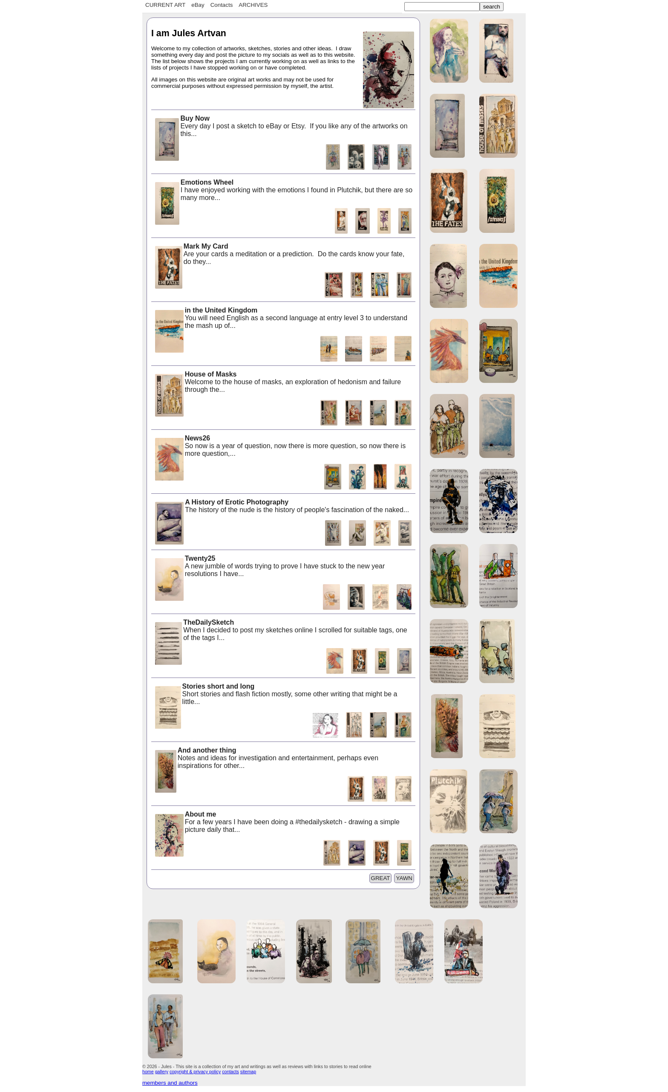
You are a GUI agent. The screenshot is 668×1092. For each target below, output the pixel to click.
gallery (161, 1071)
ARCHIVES (253, 5)
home (148, 1071)
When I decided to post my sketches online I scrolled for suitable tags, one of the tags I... (280, 631)
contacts (230, 1071)
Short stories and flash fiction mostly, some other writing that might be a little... (275, 695)
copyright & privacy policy (195, 1071)
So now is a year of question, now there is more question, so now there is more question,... (280, 446)
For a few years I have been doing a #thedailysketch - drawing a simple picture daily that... (277, 823)
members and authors (170, 1083)
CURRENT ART (165, 5)
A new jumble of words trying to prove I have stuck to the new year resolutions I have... (269, 567)
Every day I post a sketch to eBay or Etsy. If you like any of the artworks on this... (281, 127)
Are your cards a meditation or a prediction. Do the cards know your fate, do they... (279, 255)
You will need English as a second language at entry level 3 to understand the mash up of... (280, 319)
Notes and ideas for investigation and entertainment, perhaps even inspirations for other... (266, 759)
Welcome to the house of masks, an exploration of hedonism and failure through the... (277, 383)
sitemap (248, 1071)
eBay (197, 5)
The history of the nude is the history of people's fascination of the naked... (281, 506)
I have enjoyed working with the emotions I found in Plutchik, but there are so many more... (283, 191)
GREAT (380, 878)
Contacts (221, 5)
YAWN (404, 878)
